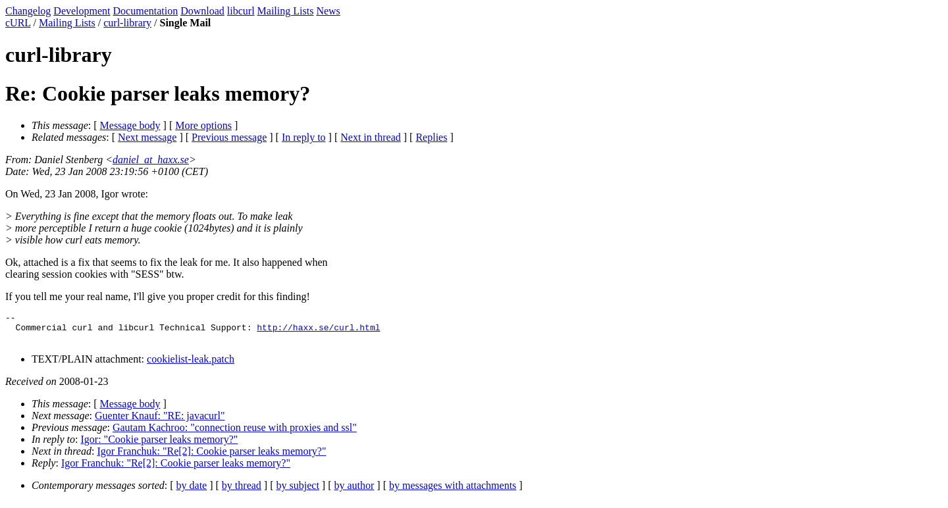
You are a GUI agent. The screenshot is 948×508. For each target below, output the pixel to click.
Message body (130, 125)
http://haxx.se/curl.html (318, 331)
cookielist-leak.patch (190, 364)
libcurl (241, 10)
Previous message (229, 137)
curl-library (127, 22)
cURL (18, 22)
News (328, 10)
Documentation (145, 10)
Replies (431, 137)
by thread (241, 491)
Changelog (28, 10)
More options (203, 125)
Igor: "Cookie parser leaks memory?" (159, 445)
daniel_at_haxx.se (151, 159)
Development (81, 10)
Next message (147, 137)
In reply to (304, 137)
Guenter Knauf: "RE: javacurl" (159, 421)
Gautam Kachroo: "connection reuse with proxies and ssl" (235, 433)
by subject (297, 491)
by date (191, 491)
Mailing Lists (285, 10)
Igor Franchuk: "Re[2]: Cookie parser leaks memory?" (211, 457)
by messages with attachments (452, 491)
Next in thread (370, 137)
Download (202, 10)
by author (354, 491)
